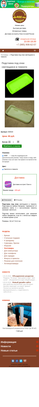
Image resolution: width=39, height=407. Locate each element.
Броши (7, 235)
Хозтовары (4, 55)
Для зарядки (9, 256)
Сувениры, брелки (11, 243)
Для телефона (10, 253)
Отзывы (18, 200)
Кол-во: (5, 142)
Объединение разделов (22, 276)
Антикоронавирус (11, 263)
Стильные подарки (12, 238)
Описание (6, 200)
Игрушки (7, 246)
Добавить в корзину (11, 146)
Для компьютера (11, 251)
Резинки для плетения (13, 261)
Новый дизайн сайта (21, 282)
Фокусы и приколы (11, 258)
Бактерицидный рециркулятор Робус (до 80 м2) (19, 328)
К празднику (9, 241)
